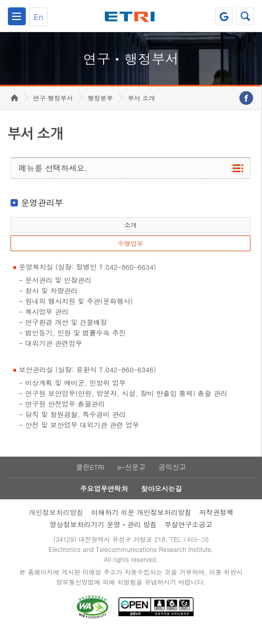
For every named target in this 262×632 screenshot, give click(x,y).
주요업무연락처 (104, 488)
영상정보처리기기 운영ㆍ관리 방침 (103, 524)
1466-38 (196, 539)
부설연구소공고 (189, 524)
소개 (130, 224)
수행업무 (130, 243)
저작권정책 (216, 512)
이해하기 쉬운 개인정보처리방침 (141, 512)
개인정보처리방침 (55, 512)
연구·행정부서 (53, 97)
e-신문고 (131, 467)
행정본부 (100, 97)
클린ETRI (90, 467)
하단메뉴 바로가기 (0, 0)
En (38, 16)
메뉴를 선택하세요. (53, 167)
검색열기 (245, 16)
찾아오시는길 (161, 488)
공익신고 (172, 467)
